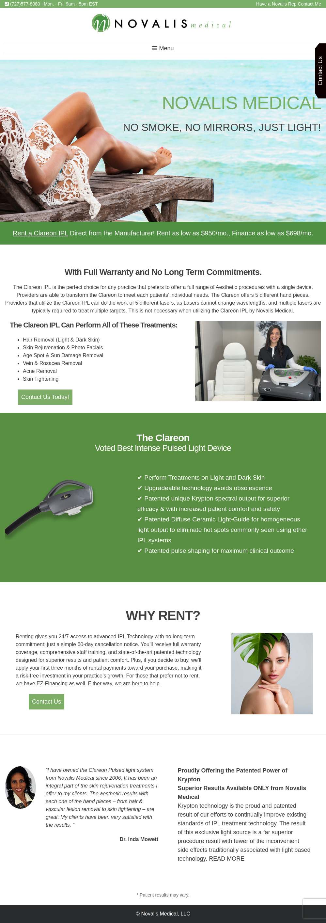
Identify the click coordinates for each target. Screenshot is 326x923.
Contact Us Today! (45, 397)
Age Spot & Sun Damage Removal (63, 355)
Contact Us (46, 701)
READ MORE (226, 858)
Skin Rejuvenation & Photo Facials (63, 347)
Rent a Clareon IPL (40, 233)
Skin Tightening (40, 379)
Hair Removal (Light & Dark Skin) (61, 339)
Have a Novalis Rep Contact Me (288, 4)
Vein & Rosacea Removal (52, 363)
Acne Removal (40, 371)
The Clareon (162, 437)
